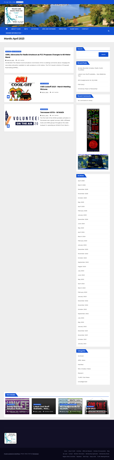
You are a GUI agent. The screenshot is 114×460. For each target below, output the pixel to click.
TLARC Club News (44, 83)
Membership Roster (104, 453)
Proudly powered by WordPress (12, 453)
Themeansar (35, 453)
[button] (108, 31)
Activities (35, 29)
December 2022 (83, 301)
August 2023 (82, 266)
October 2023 (82, 258)
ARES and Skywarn (48, 29)
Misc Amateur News (16, 51)
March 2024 (81, 236)
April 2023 (81, 283)
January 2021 (82, 343)
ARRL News (8, 51)
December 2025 (83, 189)
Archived (80, 356)
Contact (85, 29)
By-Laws (65, 453)
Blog (108, 451)
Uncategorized (44, 109)
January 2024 (82, 245)
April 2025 (81, 206)
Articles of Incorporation (99, 451)
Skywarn (80, 373)
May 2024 (81, 228)
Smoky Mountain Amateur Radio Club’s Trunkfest (17, 408)
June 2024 (81, 223)
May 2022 (81, 322)
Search (80, 49)
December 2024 (83, 219)
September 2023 (83, 262)
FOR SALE (81, 84)
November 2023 (83, 253)
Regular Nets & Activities (69, 456)
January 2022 (82, 326)
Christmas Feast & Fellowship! (87, 89)
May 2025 (81, 202)
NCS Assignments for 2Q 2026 (87, 80)
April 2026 (81, 181)
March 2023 (81, 288)
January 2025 (82, 215)
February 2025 (82, 211)
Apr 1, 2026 (38, 411)
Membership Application (92, 453)
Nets (26, 29)
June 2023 (81, 275)
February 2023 (82, 292)
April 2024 (81, 232)
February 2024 (82, 241)
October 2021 (82, 339)
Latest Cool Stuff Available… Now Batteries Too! (41, 408)
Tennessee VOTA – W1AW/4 (52, 112)
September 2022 (83, 313)
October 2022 (82, 309)
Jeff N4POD (20, 60)
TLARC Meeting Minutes (103, 456)
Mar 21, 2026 (65, 411)
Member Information (14, 33)
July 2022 (81, 318)
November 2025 (83, 193)
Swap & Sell (93, 456)
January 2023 (82, 296)
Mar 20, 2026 (91, 411)
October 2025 (82, 198)
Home (65, 451)
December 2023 (83, 249)
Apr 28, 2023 (10, 60)
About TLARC (16, 29)
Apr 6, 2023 (45, 115)
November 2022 (83, 305)
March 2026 (82, 185)
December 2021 (83, 331)
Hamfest (80, 364)
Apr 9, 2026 (11, 411)
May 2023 (81, 279)
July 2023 (81, 271)
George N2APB (22, 411)
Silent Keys (74, 29)
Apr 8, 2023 (45, 92)
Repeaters (63, 29)
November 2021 (83, 335)
